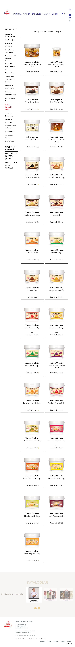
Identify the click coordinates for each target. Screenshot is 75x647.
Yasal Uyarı (44, 638)
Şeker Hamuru (10, 131)
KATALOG (46, 14)
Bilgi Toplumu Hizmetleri (35, 638)
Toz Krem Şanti (10, 40)
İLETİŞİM (55, 14)
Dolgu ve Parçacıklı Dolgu (8, 107)
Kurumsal (42, 641)
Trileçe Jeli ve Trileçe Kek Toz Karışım (10, 79)
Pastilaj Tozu (9, 141)
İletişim (69, 641)
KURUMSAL (17, 14)
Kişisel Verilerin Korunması (22, 638)
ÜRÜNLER (26, 14)
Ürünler (49, 641)
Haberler (56, 641)
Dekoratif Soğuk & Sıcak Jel (10, 66)
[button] (35, 609)
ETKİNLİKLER (36, 14)
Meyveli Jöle (9, 73)
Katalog (63, 641)
